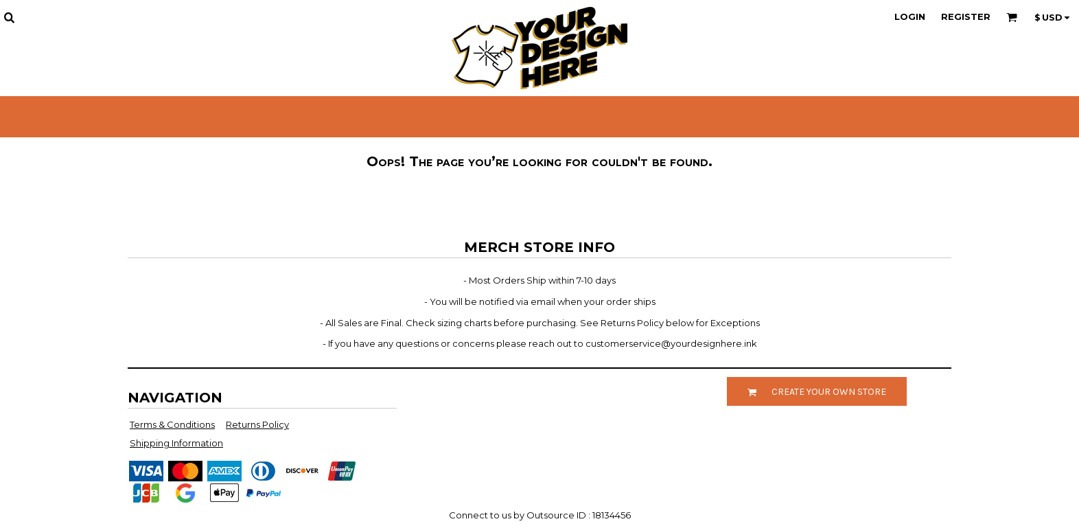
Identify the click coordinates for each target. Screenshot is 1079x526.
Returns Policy (257, 424)
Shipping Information (176, 442)
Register (965, 16)
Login (909, 16)
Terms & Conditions (172, 424)
